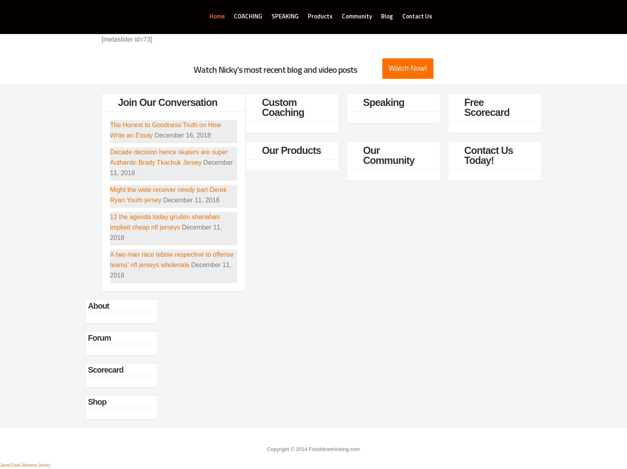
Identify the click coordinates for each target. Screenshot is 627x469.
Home (217, 16)
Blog (387, 16)
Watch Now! (408, 68)
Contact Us (417, 16)
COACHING (248, 16)
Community (357, 16)
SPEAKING (285, 16)
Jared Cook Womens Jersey (25, 465)
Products (320, 16)
